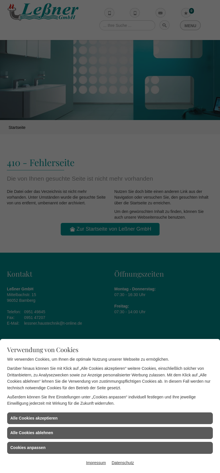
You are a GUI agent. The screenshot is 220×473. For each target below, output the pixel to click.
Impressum (96, 462)
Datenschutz (123, 462)
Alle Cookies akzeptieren (34, 418)
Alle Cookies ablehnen (31, 432)
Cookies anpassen (28, 447)
